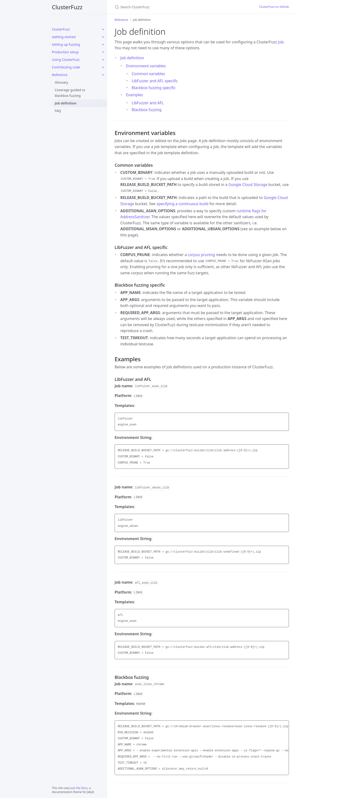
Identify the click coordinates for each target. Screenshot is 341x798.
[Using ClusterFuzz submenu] (103, 59)
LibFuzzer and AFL (148, 102)
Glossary (61, 82)
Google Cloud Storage (248, 184)
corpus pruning (201, 254)
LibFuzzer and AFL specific (155, 80)
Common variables (148, 73)
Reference (59, 74)
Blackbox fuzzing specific (154, 87)
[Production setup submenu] (103, 52)
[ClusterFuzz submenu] (103, 29)
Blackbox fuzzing (147, 109)
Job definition (65, 103)
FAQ (58, 110)
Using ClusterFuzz (66, 59)
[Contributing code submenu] (103, 67)
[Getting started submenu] (103, 37)
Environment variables (146, 65)
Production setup (65, 52)
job (281, 42)
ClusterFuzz (67, 7)
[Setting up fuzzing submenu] (103, 44)
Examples (134, 94)
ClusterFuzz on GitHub (274, 7)
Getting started (64, 37)
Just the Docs (79, 788)
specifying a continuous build (182, 203)
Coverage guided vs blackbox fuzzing (70, 93)
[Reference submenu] (103, 75)
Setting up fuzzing (66, 44)
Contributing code (66, 67)
